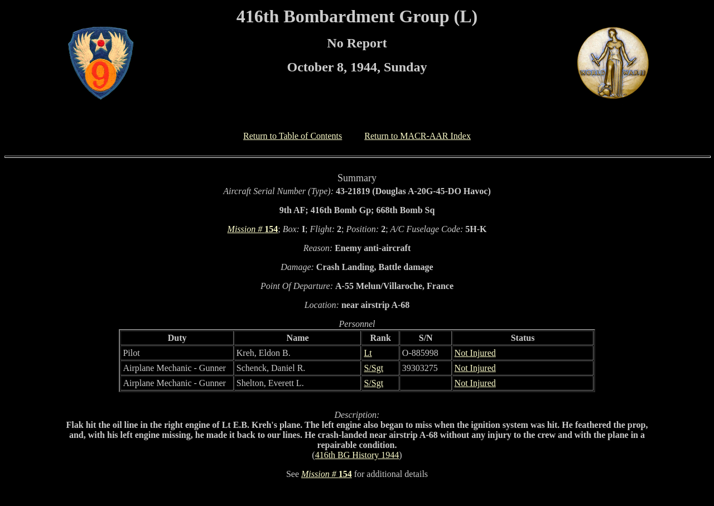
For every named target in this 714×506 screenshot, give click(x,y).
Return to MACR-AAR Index (417, 136)
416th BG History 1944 (357, 455)
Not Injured (475, 353)
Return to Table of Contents (292, 136)
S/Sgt (373, 368)
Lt (368, 353)
